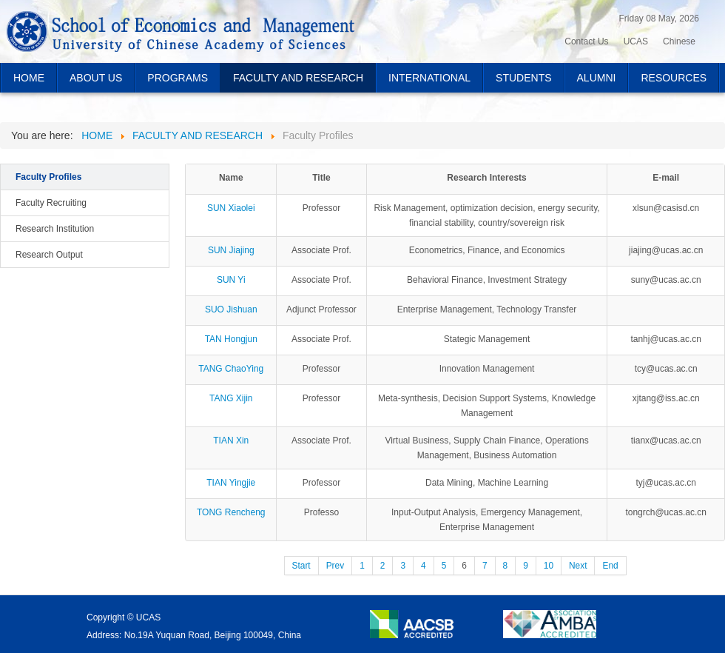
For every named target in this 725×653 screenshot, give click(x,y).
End (610, 565)
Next (578, 565)
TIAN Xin (231, 440)
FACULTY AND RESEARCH (298, 78)
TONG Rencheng (231, 512)
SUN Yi (231, 280)
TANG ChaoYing (230, 369)
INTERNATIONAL (429, 78)
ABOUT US (96, 78)
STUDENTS (523, 78)
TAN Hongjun (231, 339)
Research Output (49, 255)
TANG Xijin (230, 398)
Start (301, 565)
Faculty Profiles (48, 177)
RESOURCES (674, 78)
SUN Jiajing (231, 250)
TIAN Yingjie (230, 483)
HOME (28, 78)
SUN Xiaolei (231, 208)
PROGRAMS (177, 78)
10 (548, 565)
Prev (335, 565)
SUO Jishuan (231, 309)
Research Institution (55, 229)
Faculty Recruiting (51, 203)
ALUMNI (596, 78)
